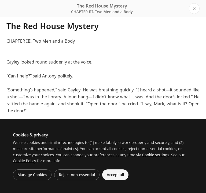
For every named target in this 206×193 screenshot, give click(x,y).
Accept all (115, 174)
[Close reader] (194, 8)
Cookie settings (155, 154)
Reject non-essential (77, 174)
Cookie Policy (24, 160)
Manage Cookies (32, 174)
